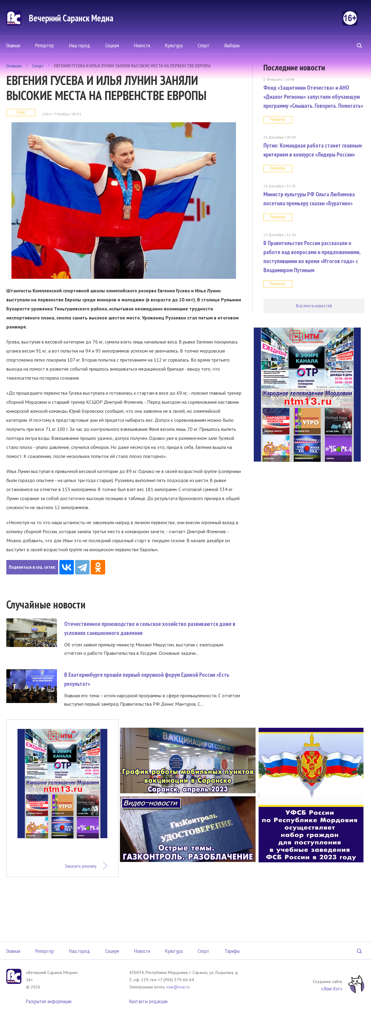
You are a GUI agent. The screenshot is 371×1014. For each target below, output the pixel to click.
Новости (142, 45)
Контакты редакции (148, 1001)
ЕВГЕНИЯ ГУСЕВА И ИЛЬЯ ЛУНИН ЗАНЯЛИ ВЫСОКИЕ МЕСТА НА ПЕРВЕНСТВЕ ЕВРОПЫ (132, 66)
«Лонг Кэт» (331, 988)
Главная (13, 45)
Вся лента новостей (314, 306)
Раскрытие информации (48, 1001)
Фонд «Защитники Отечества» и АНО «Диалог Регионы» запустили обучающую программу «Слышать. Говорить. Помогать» (313, 97)
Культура (174, 45)
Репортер (44, 45)
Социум (112, 45)
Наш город (79, 45)
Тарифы (232, 950)
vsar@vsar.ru (178, 987)
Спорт (203, 45)
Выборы (232, 45)
